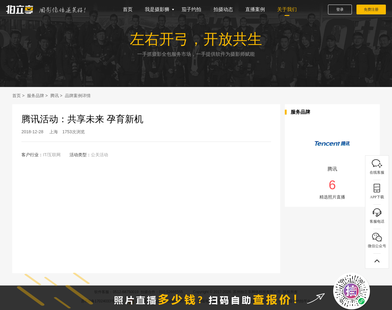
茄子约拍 (191, 9)
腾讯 (54, 95)
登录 (340, 9)
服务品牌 (35, 95)
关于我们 (287, 9)
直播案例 (255, 9)
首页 (128, 9)
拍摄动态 (223, 9)
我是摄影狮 (157, 9)
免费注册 (371, 9)
